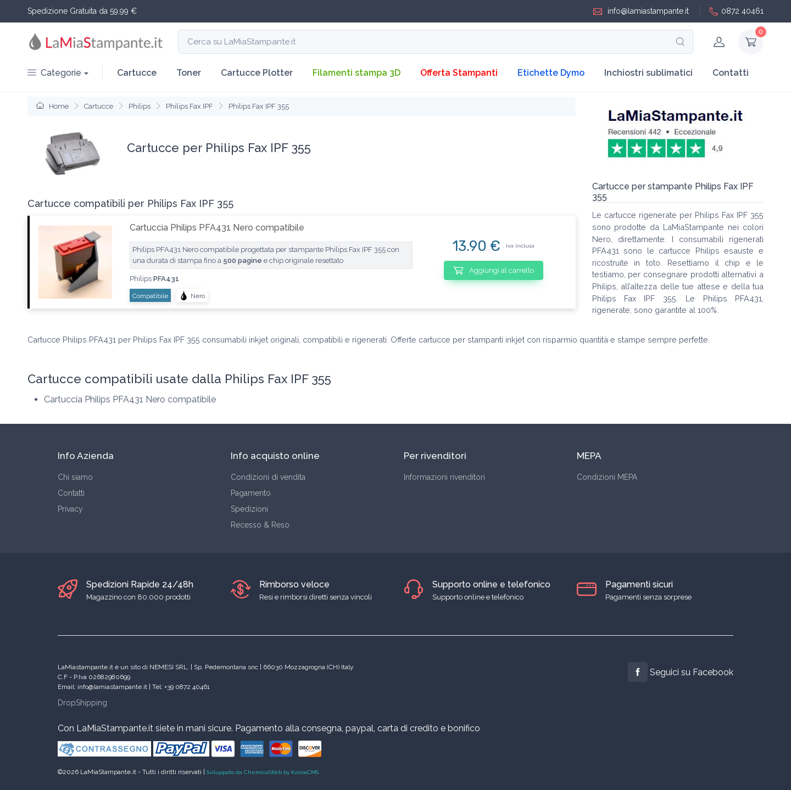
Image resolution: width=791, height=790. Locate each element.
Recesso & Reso (260, 524)
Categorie (54, 73)
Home (52, 106)
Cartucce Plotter (257, 73)
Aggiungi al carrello (493, 270)
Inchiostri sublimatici (648, 73)
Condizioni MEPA (607, 477)
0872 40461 (736, 11)
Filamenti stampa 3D (356, 73)
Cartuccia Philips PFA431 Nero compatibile (217, 227)
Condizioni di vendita (268, 477)
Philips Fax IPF (189, 106)
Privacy (70, 509)
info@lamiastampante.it (641, 11)
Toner (188, 73)
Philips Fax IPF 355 (259, 106)
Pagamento (251, 493)
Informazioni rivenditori (444, 477)
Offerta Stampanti (459, 73)
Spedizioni (249, 509)
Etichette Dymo (550, 73)
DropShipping (82, 702)
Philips (140, 106)
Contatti (730, 73)
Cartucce (137, 73)
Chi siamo (75, 477)
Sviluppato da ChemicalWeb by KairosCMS (263, 772)
